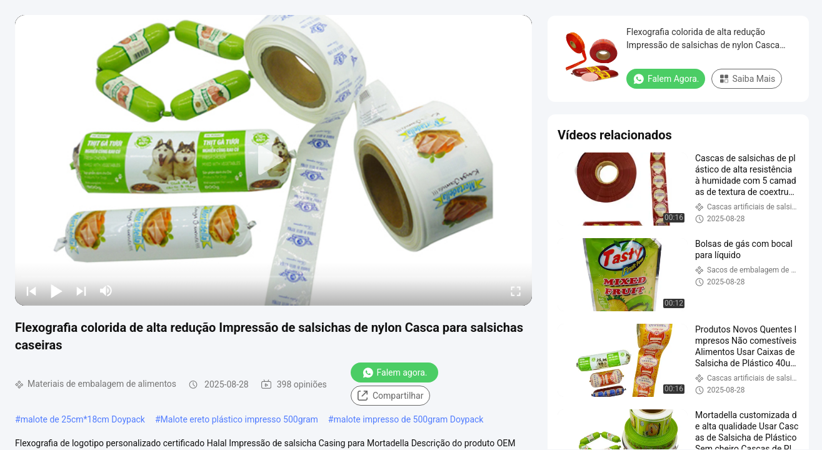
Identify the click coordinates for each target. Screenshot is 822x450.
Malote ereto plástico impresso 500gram (239, 419)
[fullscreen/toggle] (515, 290)
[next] (81, 290)
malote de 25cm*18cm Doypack (83, 419)
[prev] (31, 290)
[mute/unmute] (106, 290)
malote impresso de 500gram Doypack (408, 419)
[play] (273, 160)
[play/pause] (56, 290)
